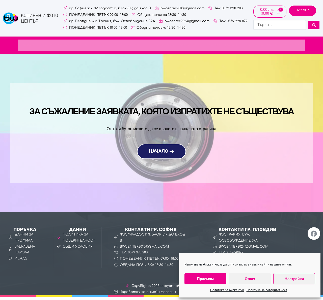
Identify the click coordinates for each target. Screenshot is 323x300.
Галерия (266, 45)
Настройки (294, 279)
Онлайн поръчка (42, 45)
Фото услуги (127, 45)
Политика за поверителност (267, 290)
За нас (286, 45)
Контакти (309, 45)
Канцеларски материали (180, 45)
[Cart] (269, 12)
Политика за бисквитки (227, 290)
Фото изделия (234, 45)
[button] (85, 46)
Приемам (205, 279)
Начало (10, 45)
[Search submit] (313, 25)
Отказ (250, 279)
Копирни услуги (85, 45)
